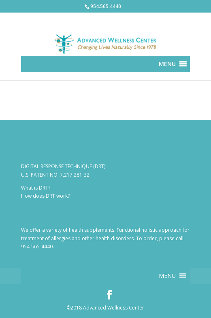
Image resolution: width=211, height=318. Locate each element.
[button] (167, 64)
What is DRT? (35, 187)
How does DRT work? (45, 195)
